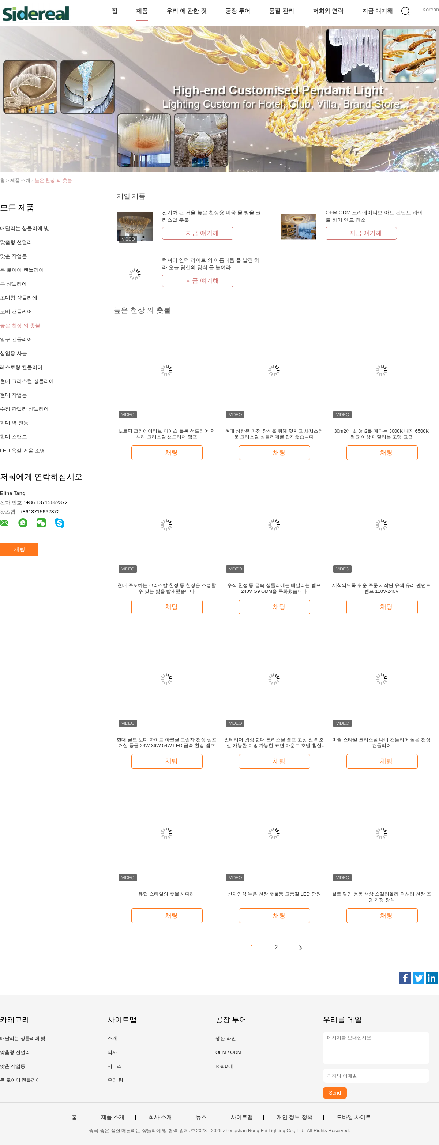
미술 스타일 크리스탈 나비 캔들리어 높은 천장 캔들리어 (381, 742)
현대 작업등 (13, 395)
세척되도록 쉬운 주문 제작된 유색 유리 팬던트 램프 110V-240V (381, 588)
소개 (112, 1038)
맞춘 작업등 (13, 256)
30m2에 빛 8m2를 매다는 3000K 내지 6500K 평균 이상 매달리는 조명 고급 (381, 434)
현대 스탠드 (13, 437)
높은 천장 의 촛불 (53, 180)
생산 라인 (225, 1038)
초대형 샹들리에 (18, 298)
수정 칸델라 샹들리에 (24, 409)
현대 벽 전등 (14, 423)
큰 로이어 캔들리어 (22, 270)
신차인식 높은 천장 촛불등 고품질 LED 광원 (274, 894)
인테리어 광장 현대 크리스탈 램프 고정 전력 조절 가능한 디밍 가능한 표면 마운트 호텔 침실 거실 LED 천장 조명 (274, 743)
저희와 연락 (328, 11)
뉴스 (201, 1117)
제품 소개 (112, 1117)
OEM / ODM (228, 1052)
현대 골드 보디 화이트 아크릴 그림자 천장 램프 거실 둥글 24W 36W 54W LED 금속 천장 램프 (166, 742)
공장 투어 (237, 11)
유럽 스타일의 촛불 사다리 (166, 894)
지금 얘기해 (377, 11)
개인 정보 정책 (294, 1117)
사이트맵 (242, 1117)
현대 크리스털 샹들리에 (27, 381)
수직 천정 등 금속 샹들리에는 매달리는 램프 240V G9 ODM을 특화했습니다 (274, 588)
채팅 (19, 549)
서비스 (115, 1066)
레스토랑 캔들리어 (21, 367)
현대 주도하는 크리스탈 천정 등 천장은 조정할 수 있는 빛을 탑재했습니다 (166, 588)
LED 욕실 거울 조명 (22, 450)
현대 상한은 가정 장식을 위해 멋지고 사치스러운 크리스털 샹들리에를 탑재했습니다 (274, 434)
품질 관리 (281, 11)
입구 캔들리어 (16, 339)
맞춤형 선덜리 (16, 242)
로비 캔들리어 (16, 312)
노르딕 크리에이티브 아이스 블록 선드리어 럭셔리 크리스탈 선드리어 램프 (166, 434)
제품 (142, 11)
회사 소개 (160, 1117)
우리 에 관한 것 (186, 11)
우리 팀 (115, 1080)
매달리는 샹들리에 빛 (24, 228)
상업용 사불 (13, 353)
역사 (112, 1052)
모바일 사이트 (354, 1117)
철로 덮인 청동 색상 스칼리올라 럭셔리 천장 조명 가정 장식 (381, 897)
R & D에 (224, 1066)
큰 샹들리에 (13, 284)
